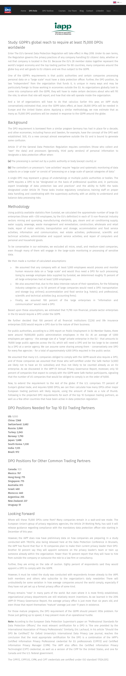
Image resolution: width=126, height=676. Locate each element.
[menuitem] (24, 10)
